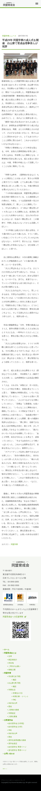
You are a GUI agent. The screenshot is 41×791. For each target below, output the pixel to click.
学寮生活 (11, 690)
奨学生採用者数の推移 (17, 740)
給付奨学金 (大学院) (16, 723)
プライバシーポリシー (8, 780)
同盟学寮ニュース (9, 36)
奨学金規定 (12, 743)
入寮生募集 (12, 716)
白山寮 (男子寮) (14, 683)
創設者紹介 (12, 660)
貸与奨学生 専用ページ (17, 750)
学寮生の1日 (18, 693)
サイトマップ (20, 780)
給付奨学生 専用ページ (17, 747)
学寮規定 (11, 713)
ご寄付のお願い (14, 666)
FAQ (14, 700)
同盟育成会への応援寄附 (13, 617)
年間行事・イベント (21, 696)
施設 (14, 680)
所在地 (11, 663)
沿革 (10, 656)
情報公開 (11, 670)
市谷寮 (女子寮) (14, 676)
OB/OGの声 (12, 703)
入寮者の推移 (13, 710)
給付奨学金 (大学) (15, 727)
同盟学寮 (14, 544)
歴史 (10, 706)
